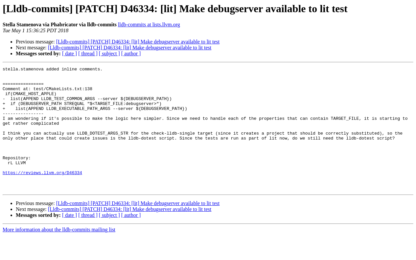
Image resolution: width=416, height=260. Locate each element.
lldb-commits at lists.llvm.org (149, 24)
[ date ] (69, 53)
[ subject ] (109, 53)
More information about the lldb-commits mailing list (59, 254)
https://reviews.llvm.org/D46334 (42, 194)
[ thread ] (88, 53)
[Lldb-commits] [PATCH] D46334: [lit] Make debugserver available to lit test (138, 41)
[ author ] (131, 53)
